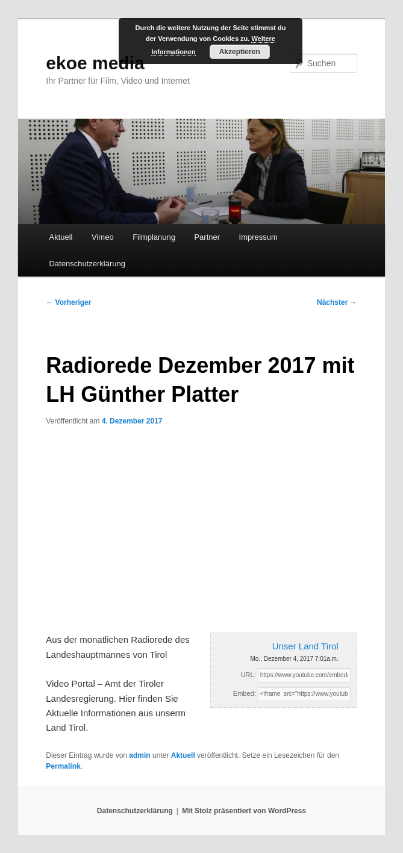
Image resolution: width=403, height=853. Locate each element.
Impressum (258, 237)
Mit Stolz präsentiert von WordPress (244, 811)
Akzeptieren (239, 52)
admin (139, 755)
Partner (207, 237)
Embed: (244, 693)
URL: (248, 674)
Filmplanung (154, 237)
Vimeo (103, 237)
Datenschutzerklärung (87, 263)
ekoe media (95, 63)
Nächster (337, 302)
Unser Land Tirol (305, 646)
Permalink (63, 766)
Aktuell (60, 237)
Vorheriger (68, 302)
